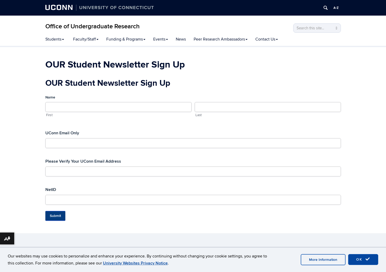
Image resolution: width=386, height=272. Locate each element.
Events (160, 39)
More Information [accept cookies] (323, 259)
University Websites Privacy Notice (135, 263)
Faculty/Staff (86, 39)
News (181, 39)
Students (54, 39)
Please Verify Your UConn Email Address (83, 161)
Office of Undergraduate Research (92, 26)
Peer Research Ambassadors (221, 39)
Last (198, 115)
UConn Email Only (62, 133)
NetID (50, 189)
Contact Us (266, 39)
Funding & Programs (125, 39)
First (49, 115)
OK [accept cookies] (363, 259)
